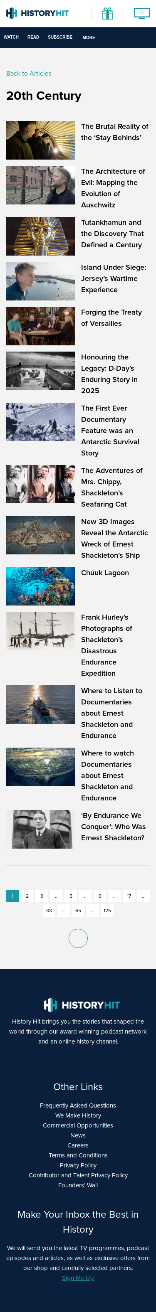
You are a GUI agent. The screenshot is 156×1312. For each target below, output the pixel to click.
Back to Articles (29, 73)
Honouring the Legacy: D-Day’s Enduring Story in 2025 (109, 374)
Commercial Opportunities (78, 1125)
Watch (11, 37)
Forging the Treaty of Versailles (111, 318)
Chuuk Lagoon (105, 572)
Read (33, 37)
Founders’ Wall (78, 1185)
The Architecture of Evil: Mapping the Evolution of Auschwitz (113, 188)
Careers (78, 1145)
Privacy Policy (78, 1165)
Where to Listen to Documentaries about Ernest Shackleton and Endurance (111, 713)
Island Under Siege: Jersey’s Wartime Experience (113, 278)
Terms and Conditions (78, 1155)
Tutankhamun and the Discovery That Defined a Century (112, 233)
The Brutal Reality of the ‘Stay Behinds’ (115, 132)
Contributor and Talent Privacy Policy (78, 1175)
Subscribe (60, 37)
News (78, 1135)
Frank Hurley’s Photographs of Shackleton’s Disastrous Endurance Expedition (106, 645)
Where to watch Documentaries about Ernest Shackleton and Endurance (107, 775)
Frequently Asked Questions (78, 1105)
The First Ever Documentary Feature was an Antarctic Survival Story (110, 430)
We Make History (78, 1115)
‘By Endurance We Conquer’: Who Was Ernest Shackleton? (113, 826)
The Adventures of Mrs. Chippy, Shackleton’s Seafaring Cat (112, 487)
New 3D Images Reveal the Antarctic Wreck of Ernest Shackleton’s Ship (114, 538)
